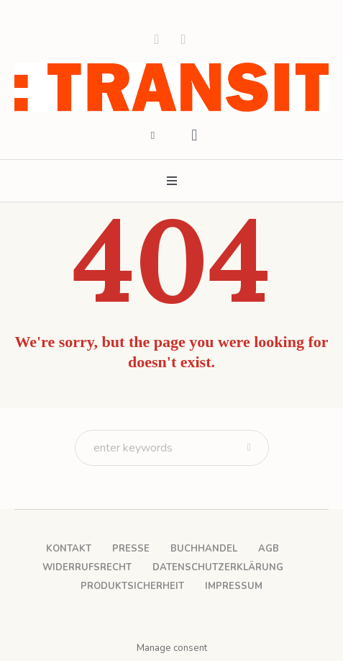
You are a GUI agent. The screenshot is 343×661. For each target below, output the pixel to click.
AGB (268, 548)
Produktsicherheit (132, 586)
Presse (131, 548)
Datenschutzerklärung (217, 567)
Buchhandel (203, 548)
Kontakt (68, 548)
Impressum (233, 586)
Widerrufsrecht (87, 567)
